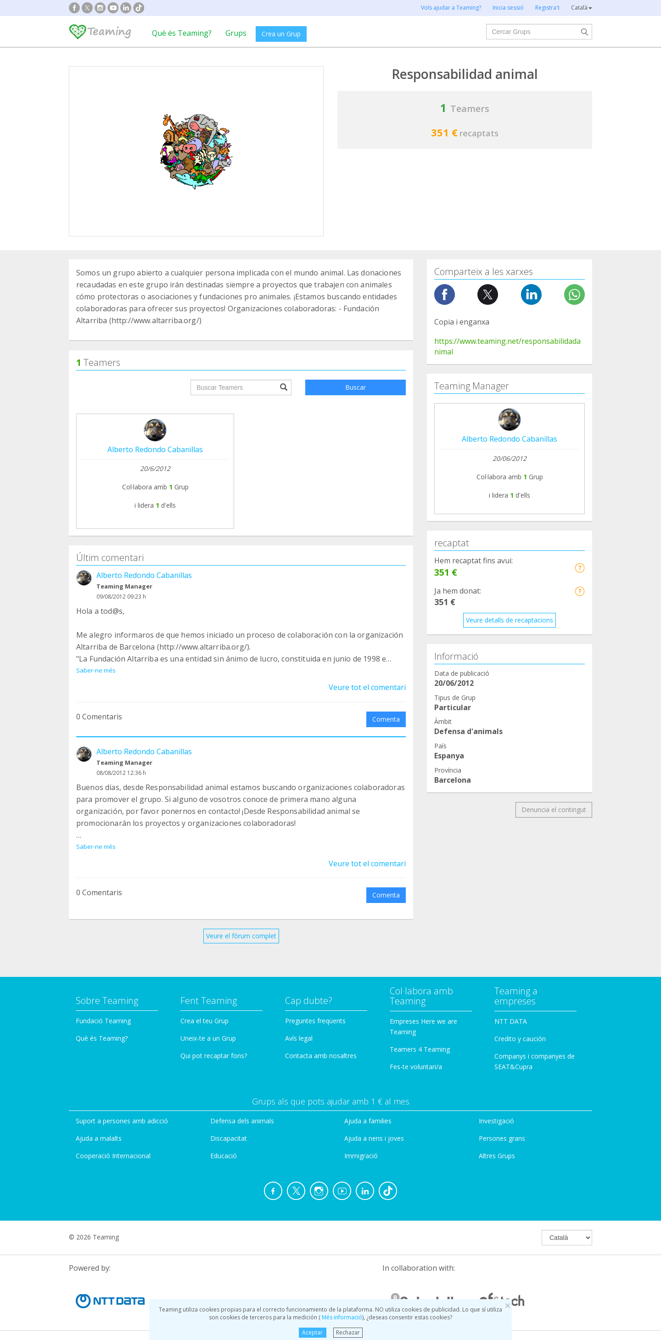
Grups (235, 33)
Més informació (341, 1317)
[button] (579, 567)
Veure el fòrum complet (241, 935)
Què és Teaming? (182, 33)
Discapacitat (228, 1138)
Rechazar (348, 1332)
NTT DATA (510, 1021)
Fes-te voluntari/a (416, 1066)
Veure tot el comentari (367, 687)
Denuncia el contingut (553, 809)
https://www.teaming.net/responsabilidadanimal (507, 346)
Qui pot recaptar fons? (213, 1055)
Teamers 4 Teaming (420, 1049)
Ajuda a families (368, 1120)
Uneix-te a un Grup (208, 1038)
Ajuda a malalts (99, 1138)
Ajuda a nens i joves (374, 1138)
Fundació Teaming (103, 1020)
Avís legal (299, 1038)
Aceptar (312, 1332)
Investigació (496, 1120)
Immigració (361, 1155)
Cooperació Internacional (113, 1155)
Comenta (386, 719)
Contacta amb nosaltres (321, 1055)
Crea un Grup (281, 33)
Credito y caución (520, 1038)
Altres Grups (497, 1155)
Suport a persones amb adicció (122, 1120)
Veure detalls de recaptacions (509, 620)
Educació (223, 1155)
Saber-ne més (96, 670)
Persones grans (502, 1138)
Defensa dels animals (242, 1120)
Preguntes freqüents (315, 1020)
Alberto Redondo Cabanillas (155, 449)
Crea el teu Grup (204, 1020)
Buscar (355, 387)
